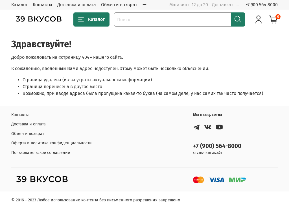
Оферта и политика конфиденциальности (51, 143)
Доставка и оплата (76, 4)
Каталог (19, 4)
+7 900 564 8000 (262, 4)
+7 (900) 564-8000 (217, 146)
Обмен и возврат (119, 4)
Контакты (42, 4)
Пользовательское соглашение (40, 152)
